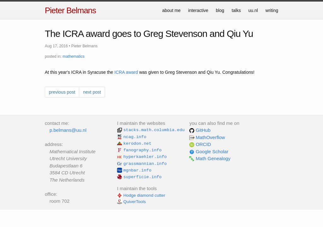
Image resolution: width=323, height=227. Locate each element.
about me (171, 10)
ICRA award (126, 72)
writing (272, 10)
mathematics (74, 56)
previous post (62, 92)
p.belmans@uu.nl (68, 130)
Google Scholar (208, 151)
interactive (198, 10)
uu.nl (253, 10)
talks (236, 10)
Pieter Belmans (70, 10)
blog (220, 10)
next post (92, 92)
